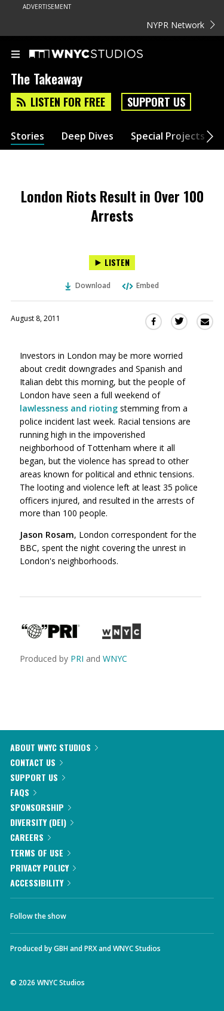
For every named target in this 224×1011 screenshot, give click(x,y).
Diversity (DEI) (41, 822)
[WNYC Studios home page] (101, 54)
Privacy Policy (43, 867)
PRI (77, 658)
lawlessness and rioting (69, 408)
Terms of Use (40, 852)
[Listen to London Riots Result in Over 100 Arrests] (112, 262)
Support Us (156, 102)
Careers (30, 837)
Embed (140, 285)
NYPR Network (180, 25)
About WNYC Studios (54, 747)
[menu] (15, 55)
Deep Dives (87, 136)
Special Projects (168, 136)
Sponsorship (40, 807)
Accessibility (40, 882)
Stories (27, 136)
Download (88, 285)
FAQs (23, 792)
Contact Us (36, 762)
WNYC (115, 658)
